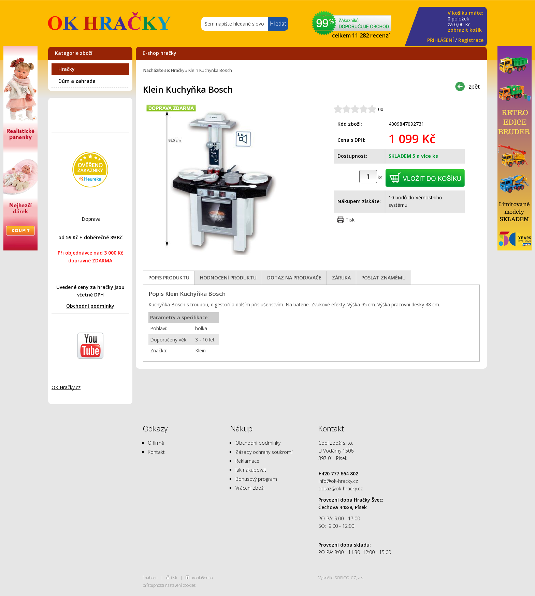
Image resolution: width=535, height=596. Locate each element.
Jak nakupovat (250, 470)
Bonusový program (256, 479)
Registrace (470, 40)
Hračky (66, 69)
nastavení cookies (180, 585)
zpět (474, 86)
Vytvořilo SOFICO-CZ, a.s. (341, 577)
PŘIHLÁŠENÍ (440, 40)
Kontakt (156, 452)
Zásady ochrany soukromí (263, 452)
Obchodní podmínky (90, 306)
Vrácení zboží (249, 488)
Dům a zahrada (77, 81)
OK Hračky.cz (66, 387)
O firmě (156, 443)
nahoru (151, 577)
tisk (174, 577)
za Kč (465, 21)
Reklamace (247, 461)
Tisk (350, 219)
